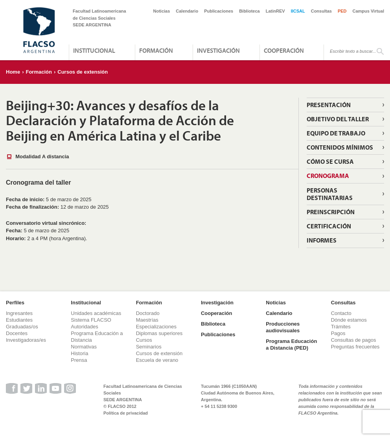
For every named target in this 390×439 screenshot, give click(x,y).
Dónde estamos (349, 320)
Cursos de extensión (82, 72)
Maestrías (147, 320)
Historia (79, 353)
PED (342, 11)
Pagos (338, 333)
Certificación (329, 226)
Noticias (161, 11)
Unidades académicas (96, 313)
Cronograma (328, 176)
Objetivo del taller (338, 119)
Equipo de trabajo (336, 133)
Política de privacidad (125, 413)
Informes (322, 240)
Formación (156, 50)
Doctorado (148, 313)
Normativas (84, 347)
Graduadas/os (22, 327)
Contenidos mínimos (340, 147)
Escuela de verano (157, 360)
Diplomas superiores (159, 333)
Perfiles (15, 303)
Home (13, 72)
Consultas (321, 11)
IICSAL (298, 11)
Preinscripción (331, 212)
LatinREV (275, 11)
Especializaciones (156, 327)
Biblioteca (249, 11)
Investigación (218, 50)
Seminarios (149, 347)
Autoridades (84, 327)
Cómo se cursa (330, 161)
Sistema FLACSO (91, 320)
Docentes (17, 333)
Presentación (329, 105)
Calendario (187, 11)
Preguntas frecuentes (355, 347)
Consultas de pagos (353, 340)
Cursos (144, 340)
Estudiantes (19, 320)
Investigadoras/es (26, 340)
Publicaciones (218, 11)
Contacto (341, 313)
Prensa (79, 360)
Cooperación (284, 50)
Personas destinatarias (330, 194)
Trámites (341, 327)
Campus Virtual (368, 11)
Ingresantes (19, 313)
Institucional (94, 50)
